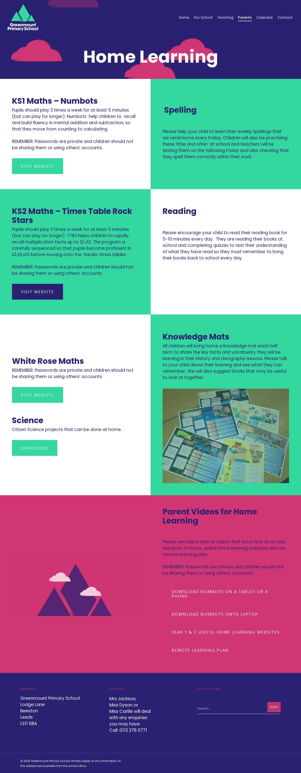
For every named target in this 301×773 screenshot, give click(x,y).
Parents (245, 17)
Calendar (264, 17)
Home (184, 17)
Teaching (225, 17)
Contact (285, 17)
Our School (203, 17)
